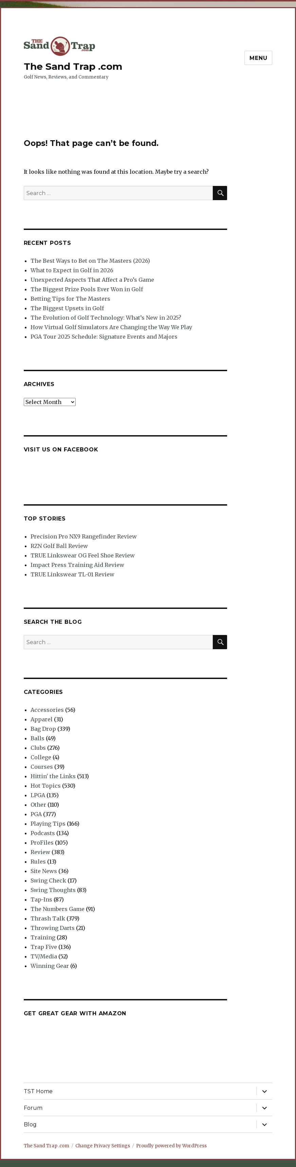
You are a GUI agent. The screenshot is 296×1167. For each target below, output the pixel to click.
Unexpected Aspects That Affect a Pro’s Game (92, 279)
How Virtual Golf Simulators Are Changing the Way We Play (111, 327)
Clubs (38, 747)
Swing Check (48, 880)
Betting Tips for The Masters (70, 298)
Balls (37, 738)
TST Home (38, 1091)
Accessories (47, 709)
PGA (36, 814)
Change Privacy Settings (102, 1146)
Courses (42, 766)
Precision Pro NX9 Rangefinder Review (84, 536)
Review (40, 852)
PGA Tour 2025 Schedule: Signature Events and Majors (104, 336)
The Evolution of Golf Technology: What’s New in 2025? (106, 317)
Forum (33, 1108)
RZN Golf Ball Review (59, 546)
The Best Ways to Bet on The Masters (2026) (90, 260)
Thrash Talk (48, 918)
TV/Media (44, 956)
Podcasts (43, 833)
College (41, 757)
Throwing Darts (53, 928)
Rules (38, 861)
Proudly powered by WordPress (171, 1146)
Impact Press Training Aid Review (77, 564)
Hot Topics (46, 785)
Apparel (42, 719)
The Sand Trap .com (73, 66)
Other (38, 804)
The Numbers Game (58, 909)
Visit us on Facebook (61, 449)
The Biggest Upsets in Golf (67, 308)
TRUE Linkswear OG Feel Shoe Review (83, 555)
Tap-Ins (41, 899)
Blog (30, 1124)
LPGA (38, 795)
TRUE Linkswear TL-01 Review (72, 574)
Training (43, 937)
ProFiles (42, 842)
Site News (44, 871)
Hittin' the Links (53, 776)
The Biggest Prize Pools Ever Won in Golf (87, 289)
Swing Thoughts (53, 890)
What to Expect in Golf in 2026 (72, 270)
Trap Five (44, 946)
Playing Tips (48, 823)
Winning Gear (50, 965)
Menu (258, 58)
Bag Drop (43, 728)
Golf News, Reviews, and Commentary (66, 77)
